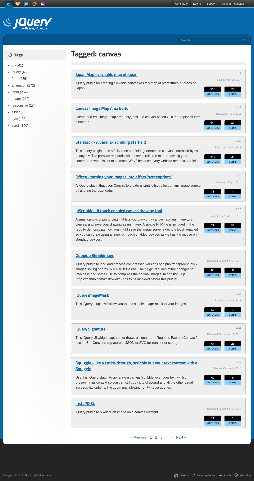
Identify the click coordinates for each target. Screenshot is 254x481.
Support (212, 3)
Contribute (181, 3)
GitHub (181, 475)
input (15, 92)
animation (19, 85)
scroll (15, 125)
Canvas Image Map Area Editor (103, 108)
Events (197, 3)
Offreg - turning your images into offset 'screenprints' (124, 177)
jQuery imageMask (92, 295)
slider (16, 112)
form (15, 78)
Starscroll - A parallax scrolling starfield (111, 142)
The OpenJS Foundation (38, 475)
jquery (16, 72)
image (16, 99)
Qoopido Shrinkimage (95, 255)
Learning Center (203, 475)
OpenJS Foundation (234, 3)
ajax (15, 119)
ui (13, 65)
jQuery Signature (90, 329)
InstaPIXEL (85, 403)
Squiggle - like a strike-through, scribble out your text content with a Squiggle (136, 366)
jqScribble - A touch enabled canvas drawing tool (119, 211)
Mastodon (243, 475)
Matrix (224, 475)
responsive (20, 105)
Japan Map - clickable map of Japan (106, 74)
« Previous (139, 437)
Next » (181, 437)
